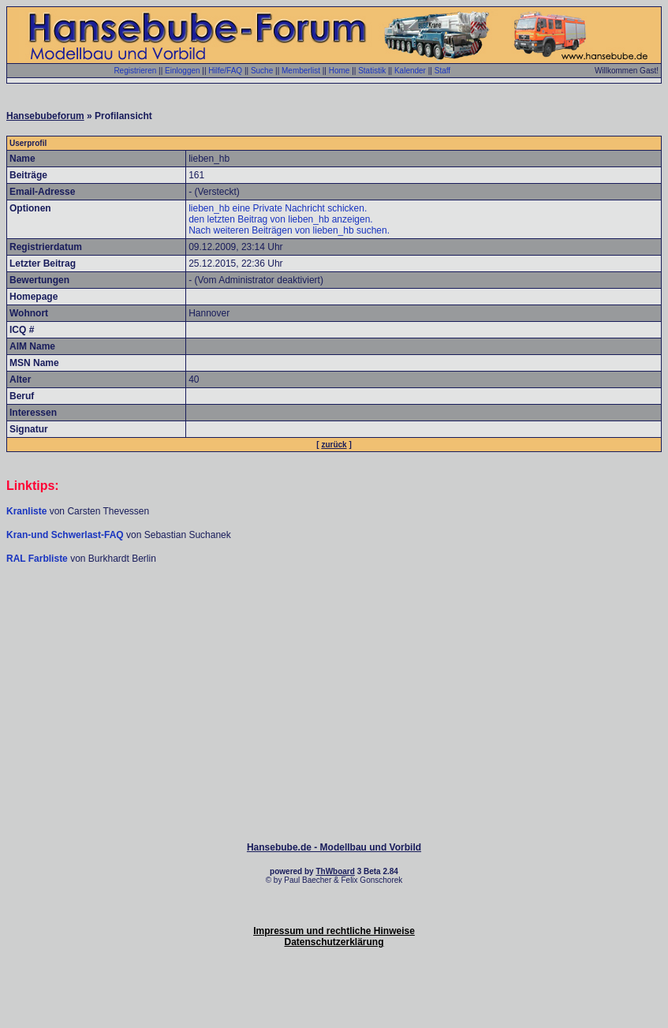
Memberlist (301, 70)
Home (339, 70)
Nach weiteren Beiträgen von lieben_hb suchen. (289, 230)
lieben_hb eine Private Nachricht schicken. (277, 208)
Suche (262, 70)
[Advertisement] (334, 612)
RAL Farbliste (38, 558)
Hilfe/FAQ (225, 70)
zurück (333, 444)
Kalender (410, 70)
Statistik (372, 70)
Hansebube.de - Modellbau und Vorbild (334, 847)
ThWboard (334, 871)
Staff (442, 70)
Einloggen (182, 70)
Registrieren (135, 70)
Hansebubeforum (45, 115)
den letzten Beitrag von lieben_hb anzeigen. (280, 219)
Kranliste (26, 511)
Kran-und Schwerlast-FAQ (66, 534)
